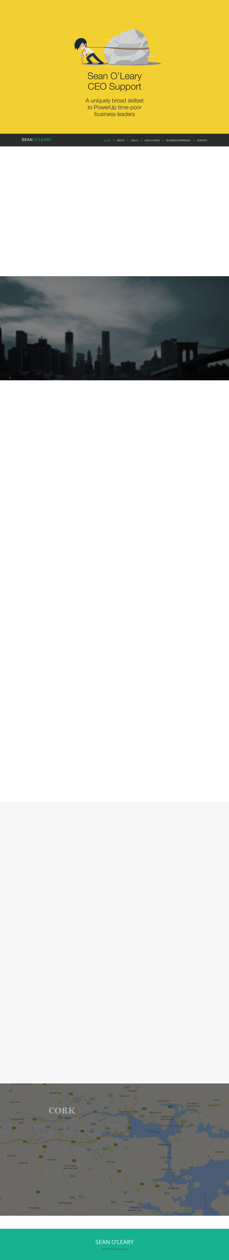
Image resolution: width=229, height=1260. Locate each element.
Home (107, 140)
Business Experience (178, 140)
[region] (114, 67)
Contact (202, 140)
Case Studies (152, 140)
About (121, 140)
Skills (134, 140)
